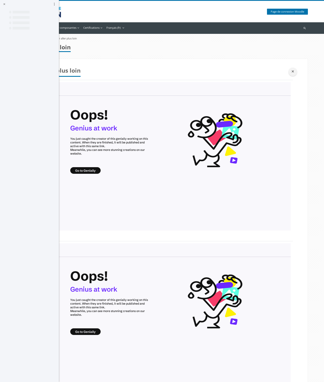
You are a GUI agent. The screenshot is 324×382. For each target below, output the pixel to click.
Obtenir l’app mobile (84, 376)
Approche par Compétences (89, 38)
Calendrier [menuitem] (93, 28)
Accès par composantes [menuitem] (118, 28)
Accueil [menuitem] (78, 28)
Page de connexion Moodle (290, 11)
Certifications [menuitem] (147, 28)
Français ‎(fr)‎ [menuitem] (169, 28)
